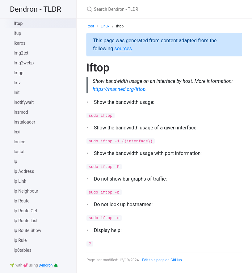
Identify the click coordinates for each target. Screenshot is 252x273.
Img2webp (24, 62)
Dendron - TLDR (35, 9)
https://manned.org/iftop (119, 89)
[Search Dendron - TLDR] (159, 9)
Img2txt (21, 53)
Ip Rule (20, 240)
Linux (105, 26)
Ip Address (24, 171)
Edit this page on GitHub (162, 260)
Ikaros (19, 43)
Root (90, 26)
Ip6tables (23, 250)
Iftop (18, 23)
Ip (15, 161)
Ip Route (21, 200)
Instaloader (24, 122)
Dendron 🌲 (48, 265)
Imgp (18, 72)
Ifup (17, 33)
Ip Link (20, 181)
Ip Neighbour (26, 191)
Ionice (19, 141)
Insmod (21, 112)
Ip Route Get (25, 210)
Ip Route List (26, 220)
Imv (17, 82)
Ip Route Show (27, 230)
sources (123, 48)
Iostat (19, 151)
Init (17, 92)
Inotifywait (24, 102)
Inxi (17, 131)
